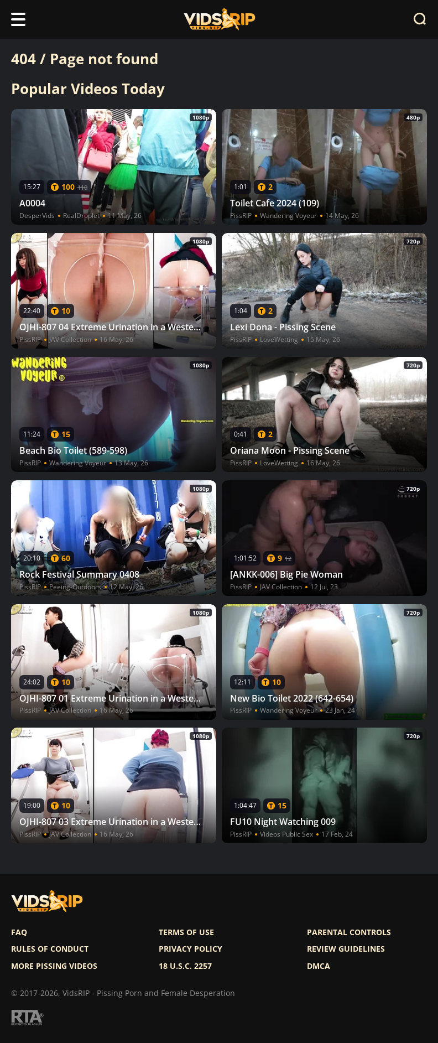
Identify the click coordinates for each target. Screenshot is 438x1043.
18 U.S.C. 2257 (185, 966)
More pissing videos (54, 966)
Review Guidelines (346, 949)
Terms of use (186, 932)
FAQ (19, 932)
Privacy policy (190, 949)
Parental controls (349, 932)
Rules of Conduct (49, 949)
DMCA (318, 966)
